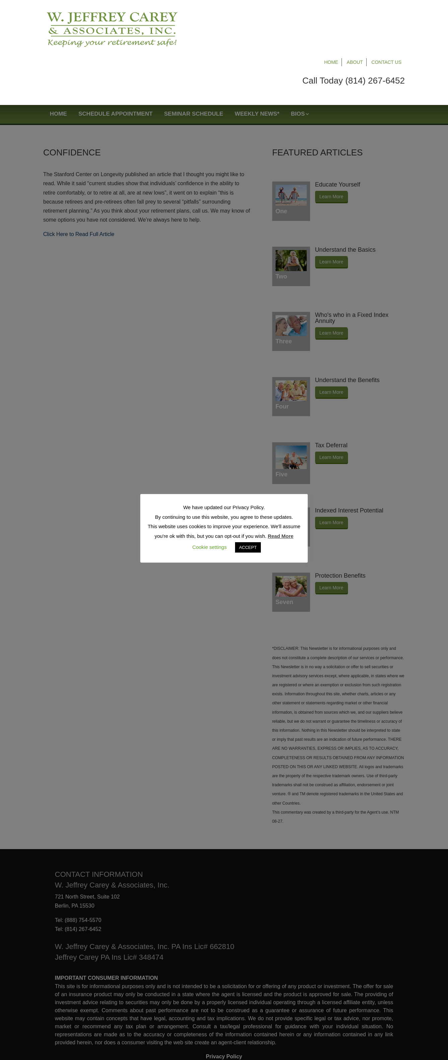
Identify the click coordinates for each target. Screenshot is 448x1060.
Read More (281, 536)
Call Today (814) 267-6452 (353, 32)
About (355, 14)
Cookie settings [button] (209, 547)
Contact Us (386, 14)
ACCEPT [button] (248, 547)
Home (331, 14)
